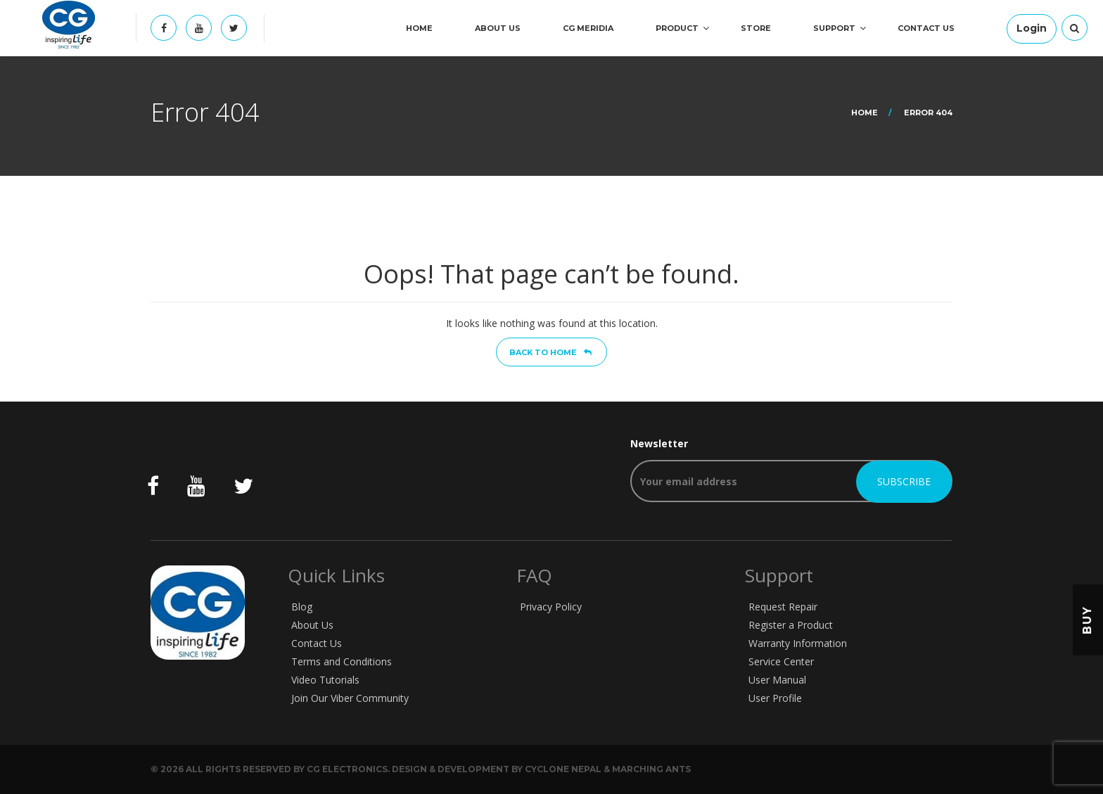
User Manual (777, 679)
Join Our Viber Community (350, 698)
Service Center (781, 661)
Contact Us (926, 28)
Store (756, 28)
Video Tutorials (325, 679)
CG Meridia (588, 28)
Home (419, 28)
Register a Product (790, 625)
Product (677, 28)
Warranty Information (797, 643)
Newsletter (791, 469)
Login (1031, 28)
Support (834, 28)
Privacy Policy (551, 606)
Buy (1087, 620)
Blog (301, 606)
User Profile (775, 698)
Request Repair (782, 606)
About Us (498, 28)
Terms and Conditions (341, 661)
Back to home (550, 352)
